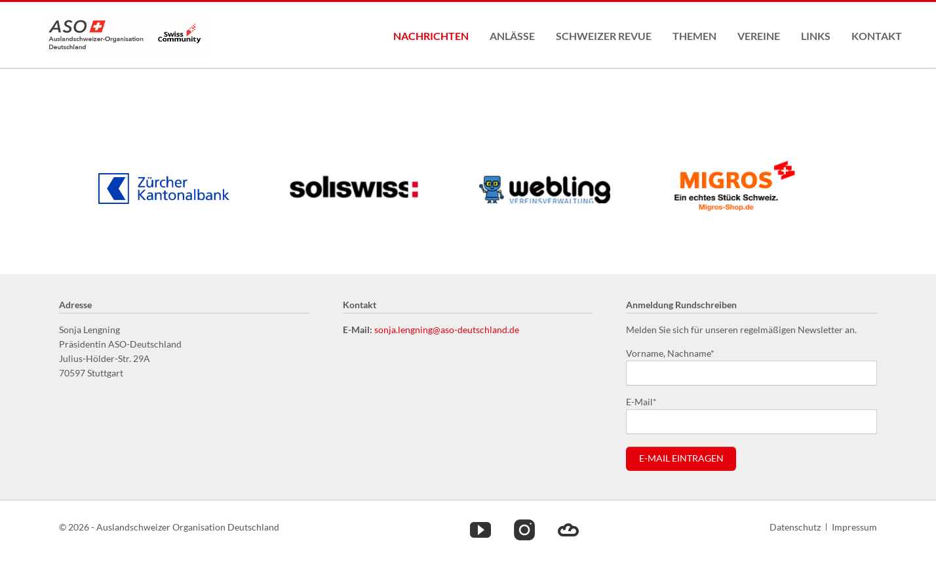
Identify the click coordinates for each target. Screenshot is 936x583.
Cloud (568, 529)
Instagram (524, 529)
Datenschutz (795, 527)
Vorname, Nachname (670, 352)
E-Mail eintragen (681, 458)
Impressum (854, 527)
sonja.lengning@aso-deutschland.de (446, 329)
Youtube (480, 529)
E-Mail (647, 401)
